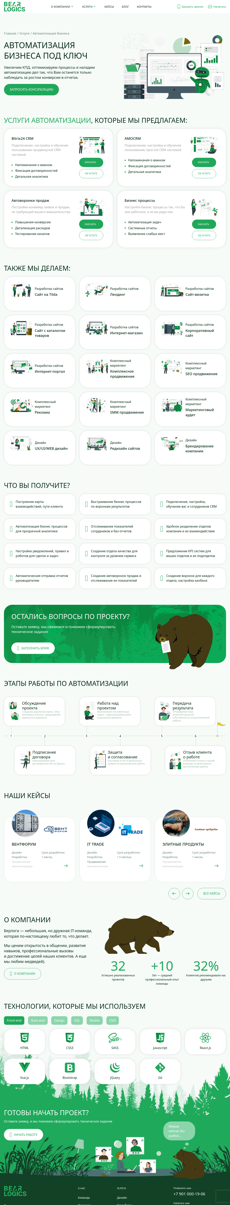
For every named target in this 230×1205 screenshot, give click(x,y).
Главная (10, 33)
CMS (112, 1020)
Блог (125, 6)
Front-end (14, 1020)
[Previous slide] (174, 893)
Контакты (144, 6)
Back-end (38, 1020)
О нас (81, 1188)
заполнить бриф (33, 648)
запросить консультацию (31, 89)
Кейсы (109, 6)
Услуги (87, 6)
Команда (84, 1197)
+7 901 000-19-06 (189, 1194)
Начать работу (23, 1135)
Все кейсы (211, 893)
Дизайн (122, 1197)
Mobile (95, 1020)
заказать (90, 162)
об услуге (91, 173)
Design (59, 1020)
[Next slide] (187, 893)
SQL (77, 1020)
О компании (60, 6)
